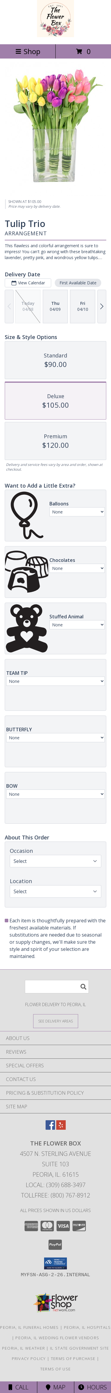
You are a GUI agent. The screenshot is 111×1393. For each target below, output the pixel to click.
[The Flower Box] (55, 35)
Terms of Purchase (73, 1358)
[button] (55, 1263)
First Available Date (77, 283)
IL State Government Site (79, 1348)
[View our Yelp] (61, 1127)
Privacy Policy (29, 1358)
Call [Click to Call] (18, 1387)
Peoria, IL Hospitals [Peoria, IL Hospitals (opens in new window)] (87, 1327)
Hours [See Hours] (92, 1387)
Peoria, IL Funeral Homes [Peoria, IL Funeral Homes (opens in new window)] (29, 1327)
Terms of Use (55, 1369)
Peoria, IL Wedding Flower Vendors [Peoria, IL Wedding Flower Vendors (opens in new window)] (57, 1337)
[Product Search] (57, 986)
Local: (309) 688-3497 (56, 1185)
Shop (27, 51)
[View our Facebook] (50, 1127)
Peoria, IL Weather (23, 1348)
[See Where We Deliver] (55, 1021)
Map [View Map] (55, 1387)
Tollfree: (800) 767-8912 (55, 1195)
